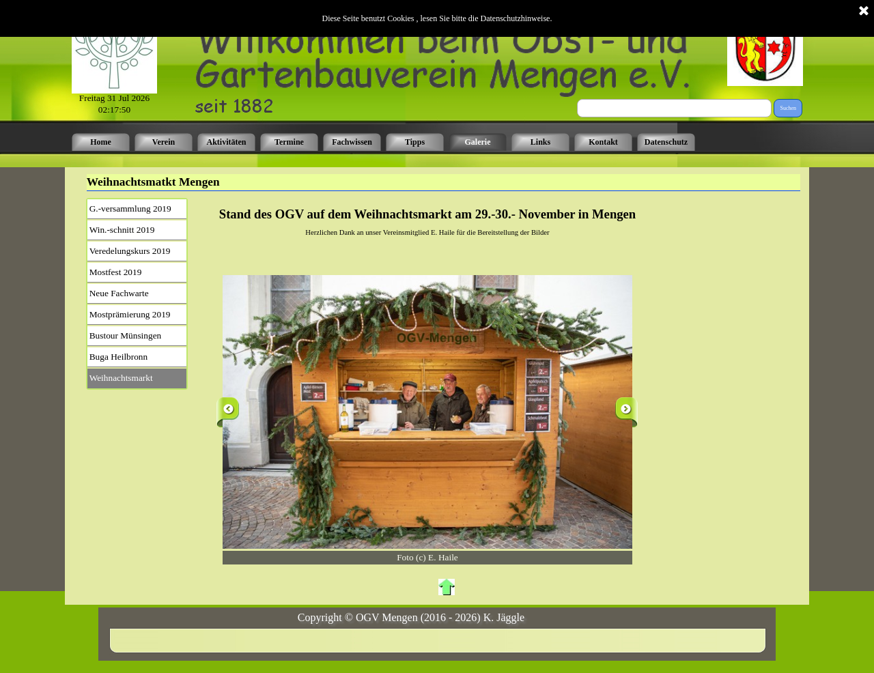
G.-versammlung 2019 (130, 208)
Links (540, 142)
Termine (289, 142)
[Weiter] (626, 412)
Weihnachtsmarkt (121, 378)
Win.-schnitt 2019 (122, 230)
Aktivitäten (226, 142)
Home (100, 142)
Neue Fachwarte (119, 293)
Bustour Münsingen (125, 335)
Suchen (788, 108)
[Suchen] (674, 108)
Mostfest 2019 (115, 272)
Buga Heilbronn (118, 357)
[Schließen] (864, 8)
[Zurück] (227, 412)
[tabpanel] (428, 222)
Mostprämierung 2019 (130, 314)
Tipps (415, 142)
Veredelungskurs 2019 (130, 251)
